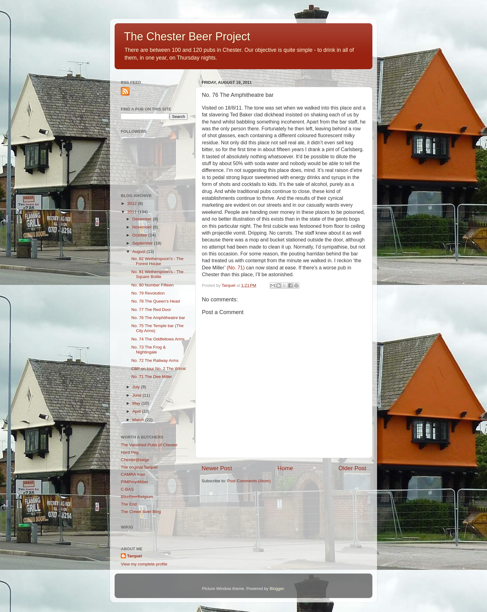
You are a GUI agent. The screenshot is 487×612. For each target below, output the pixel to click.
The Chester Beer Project (187, 36)
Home (285, 468)
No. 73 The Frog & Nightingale (148, 349)
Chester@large (135, 459)
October (140, 235)
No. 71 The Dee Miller (151, 376)
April (137, 411)
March (138, 419)
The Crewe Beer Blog (141, 511)
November (142, 227)
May (136, 403)
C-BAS (127, 489)
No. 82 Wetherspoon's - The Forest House (157, 261)
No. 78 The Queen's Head (155, 301)
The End (129, 504)
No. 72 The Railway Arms (155, 360)
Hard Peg (130, 452)
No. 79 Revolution (148, 293)
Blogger (277, 588)
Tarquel (134, 556)
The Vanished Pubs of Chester (149, 445)
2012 (132, 203)
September (143, 243)
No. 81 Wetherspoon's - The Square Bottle (157, 274)
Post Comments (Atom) (249, 481)
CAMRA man (133, 474)
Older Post (352, 468)
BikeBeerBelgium (137, 496)
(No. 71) (236, 267)
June (137, 395)
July (136, 387)
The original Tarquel (139, 467)
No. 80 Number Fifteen (152, 285)
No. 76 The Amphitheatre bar (158, 317)
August (139, 251)
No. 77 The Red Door (151, 309)
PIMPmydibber (134, 481)
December (142, 219)
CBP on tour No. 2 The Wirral (158, 368)
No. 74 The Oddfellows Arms (158, 339)
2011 (132, 211)
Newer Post (217, 468)
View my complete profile (144, 564)
